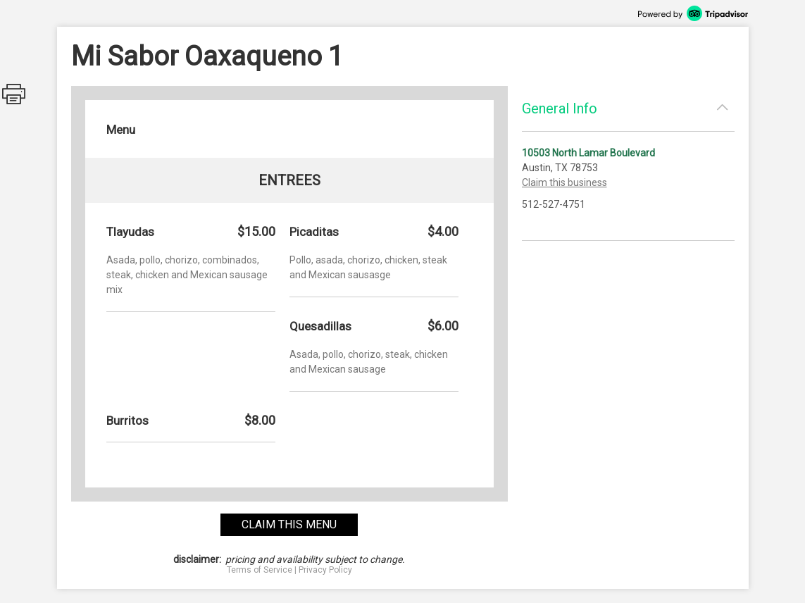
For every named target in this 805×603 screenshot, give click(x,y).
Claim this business (564, 182)
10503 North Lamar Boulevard (588, 152)
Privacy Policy (325, 570)
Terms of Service (259, 570)
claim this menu (289, 524)
